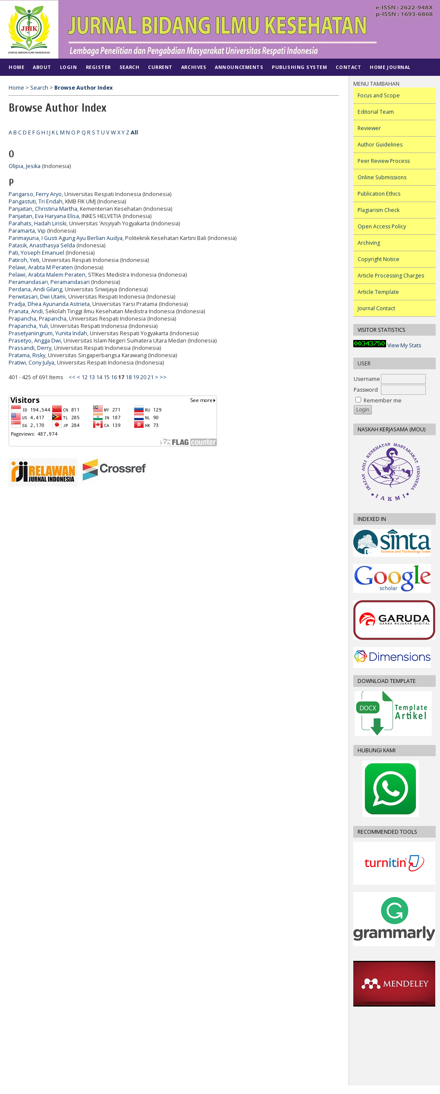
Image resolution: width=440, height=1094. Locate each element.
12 (85, 377)
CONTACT (348, 67)
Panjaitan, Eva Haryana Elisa (44, 216)
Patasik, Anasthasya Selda (42, 245)
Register (98, 67)
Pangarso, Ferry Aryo (35, 194)
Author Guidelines (380, 144)
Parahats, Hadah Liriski (37, 223)
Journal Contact (376, 308)
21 (151, 377)
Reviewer (369, 128)
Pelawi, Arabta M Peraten (41, 267)
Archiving (369, 242)
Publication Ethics (379, 193)
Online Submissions (382, 177)
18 (129, 377)
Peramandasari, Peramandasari (49, 282)
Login (68, 67)
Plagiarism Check (378, 210)
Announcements (239, 67)
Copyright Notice (378, 259)
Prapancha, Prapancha (37, 318)
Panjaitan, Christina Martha (43, 208)
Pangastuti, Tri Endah (36, 201)
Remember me (383, 400)
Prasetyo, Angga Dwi (35, 340)
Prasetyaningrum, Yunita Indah (48, 333)
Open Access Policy (382, 226)
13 (92, 377)
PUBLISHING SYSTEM (299, 67)
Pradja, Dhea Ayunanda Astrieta (49, 304)
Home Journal (390, 67)
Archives (193, 67)
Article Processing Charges (391, 275)
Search (129, 67)
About (42, 67)
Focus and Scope (379, 95)
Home (16, 67)
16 (114, 377)
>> (163, 377)
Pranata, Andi (26, 311)
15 (107, 377)
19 (136, 377)
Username (367, 379)
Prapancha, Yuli (28, 326)
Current (160, 67)
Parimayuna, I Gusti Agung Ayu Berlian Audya (66, 238)
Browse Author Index (83, 87)
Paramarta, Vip (27, 230)
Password (366, 389)
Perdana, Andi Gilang (35, 289)
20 (143, 377)
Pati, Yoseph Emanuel (36, 252)
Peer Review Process (384, 161)
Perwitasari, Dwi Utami (37, 296)
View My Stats (404, 345)
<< (72, 377)
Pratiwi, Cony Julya (31, 362)
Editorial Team (376, 111)
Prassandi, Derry (30, 348)
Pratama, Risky (27, 355)
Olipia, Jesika (25, 166)
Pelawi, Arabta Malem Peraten (47, 274)
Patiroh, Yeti (24, 260)
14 (99, 377)
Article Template (378, 292)
